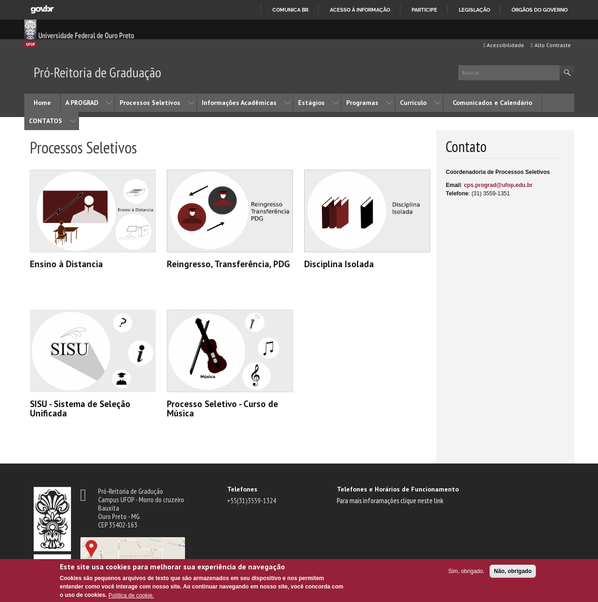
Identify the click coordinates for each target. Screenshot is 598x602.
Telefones (242, 489)
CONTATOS (45, 121)
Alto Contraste (550, 45)
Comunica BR (290, 10)
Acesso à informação (360, 10)
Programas (362, 102)
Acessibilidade (504, 45)
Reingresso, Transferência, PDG (228, 264)
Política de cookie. (131, 595)
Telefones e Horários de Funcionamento (398, 489)
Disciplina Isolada (339, 264)
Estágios (311, 102)
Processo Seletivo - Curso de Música (222, 408)
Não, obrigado (513, 571)
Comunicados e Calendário (492, 102)
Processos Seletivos (150, 102)
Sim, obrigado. (466, 571)
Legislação (474, 10)
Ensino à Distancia (66, 264)
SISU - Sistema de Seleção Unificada (80, 408)
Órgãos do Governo (540, 10)
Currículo (413, 102)
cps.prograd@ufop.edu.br (498, 185)
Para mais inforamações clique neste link (390, 500)
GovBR (42, 9)
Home (42, 102)
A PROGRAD (81, 102)
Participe (424, 10)
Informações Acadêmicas (239, 102)
